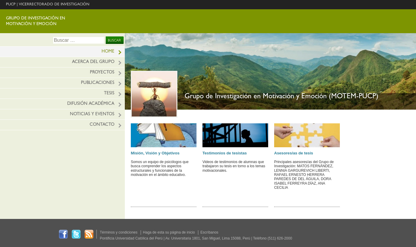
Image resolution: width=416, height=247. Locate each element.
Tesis (109, 93)
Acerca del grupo (93, 62)
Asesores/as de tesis (293, 153)
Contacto (102, 125)
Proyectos (102, 72)
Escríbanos (209, 232)
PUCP (11, 5)
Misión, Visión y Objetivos (155, 153)
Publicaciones (97, 83)
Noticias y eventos (92, 114)
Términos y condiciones (118, 232)
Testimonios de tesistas (224, 153)
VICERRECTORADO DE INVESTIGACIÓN (54, 5)
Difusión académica (90, 104)
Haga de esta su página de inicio (169, 232)
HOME (108, 52)
